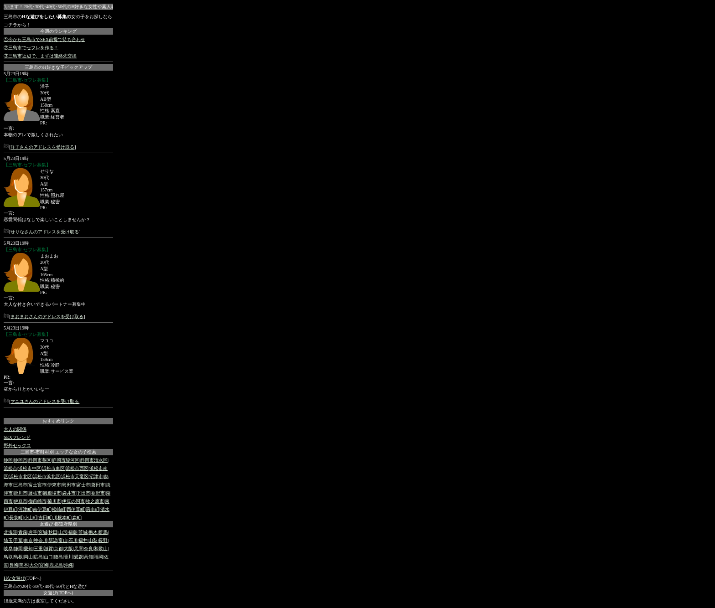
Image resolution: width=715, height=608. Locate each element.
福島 (73, 532)
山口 (48, 556)
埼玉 (8, 540)
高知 (88, 556)
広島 (38, 556)
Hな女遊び (14, 578)
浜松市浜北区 (46, 476)
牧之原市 (95, 501)
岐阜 (8, 548)
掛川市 (20, 492)
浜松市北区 (20, 476)
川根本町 (62, 517)
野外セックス (17, 445)
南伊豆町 (42, 509)
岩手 (32, 532)
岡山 (28, 556)
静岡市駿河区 (65, 460)
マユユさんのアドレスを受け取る (44, 401)
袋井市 (69, 492)
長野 (103, 540)
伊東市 (54, 484)
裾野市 (98, 492)
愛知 (28, 548)
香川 (68, 556)
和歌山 (101, 548)
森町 (76, 517)
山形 (62, 532)
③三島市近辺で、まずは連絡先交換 (40, 55)
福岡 (98, 556)
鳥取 (8, 556)
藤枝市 (35, 492)
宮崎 (43, 564)
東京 (28, 540)
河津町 (25, 509)
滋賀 (48, 548)
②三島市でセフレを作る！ (31, 47)
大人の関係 (15, 429)
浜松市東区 (53, 468)
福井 (83, 540)
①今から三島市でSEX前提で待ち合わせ (44, 39)
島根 (18, 556)
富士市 (83, 484)
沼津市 (96, 476)
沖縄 (68, 564)
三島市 (20, 484)
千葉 (18, 540)
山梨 (93, 540)
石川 (73, 540)
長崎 (13, 564)
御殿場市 (52, 492)
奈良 (88, 548)
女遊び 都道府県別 (59, 523)
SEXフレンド (17, 437)
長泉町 (16, 517)
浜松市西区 (77, 468)
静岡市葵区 (39, 460)
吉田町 (45, 517)
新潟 (52, 540)
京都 (58, 548)
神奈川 (40, 540)
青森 (22, 532)
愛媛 (78, 556)
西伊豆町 (76, 509)
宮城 (42, 532)
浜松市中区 (29, 468)
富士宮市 (37, 484)
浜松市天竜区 (74, 476)
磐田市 (98, 484)
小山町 (30, 517)
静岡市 (20, 460)
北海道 (10, 532)
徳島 (58, 556)
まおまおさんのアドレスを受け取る (46, 316)
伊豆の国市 (73, 501)
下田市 (83, 492)
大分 (33, 564)
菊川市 (54, 501)
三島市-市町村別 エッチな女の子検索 (58, 451)
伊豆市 (20, 501)
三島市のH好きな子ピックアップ (58, 67)
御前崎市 (37, 501)
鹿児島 (56, 564)
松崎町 (59, 509)
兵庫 (78, 548)
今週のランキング (58, 31)
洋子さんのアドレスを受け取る (42, 146)
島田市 (69, 484)
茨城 (83, 532)
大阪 (68, 548)
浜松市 (10, 468)
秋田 (52, 532)
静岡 (8, 460)
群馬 (103, 532)
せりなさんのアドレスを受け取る (44, 231)
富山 (62, 540)
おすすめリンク (58, 420)
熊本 (23, 564)
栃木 (93, 532)
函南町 (92, 509)
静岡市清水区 (94, 460)
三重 (38, 548)
